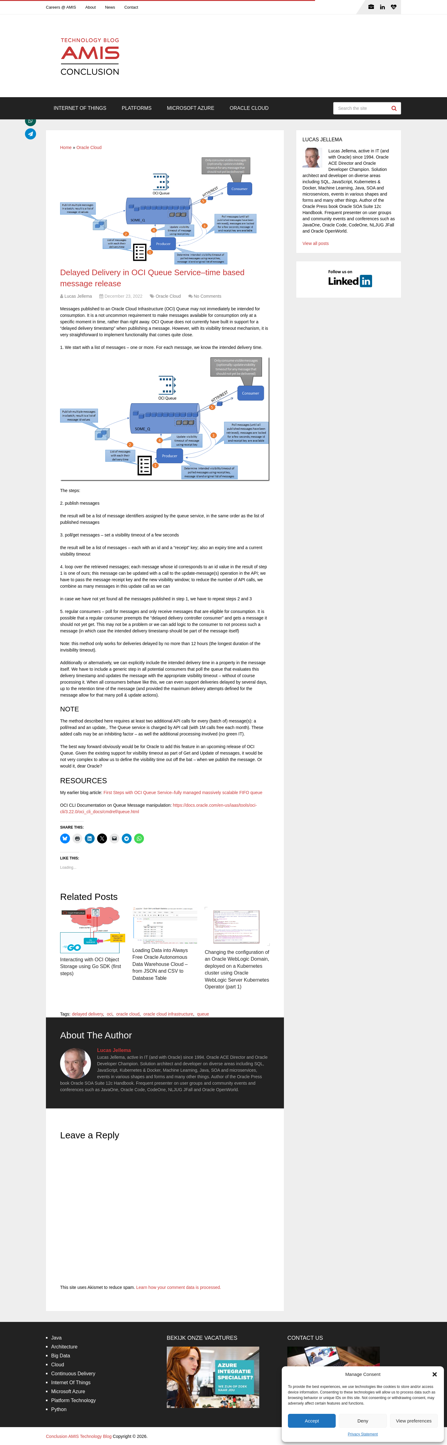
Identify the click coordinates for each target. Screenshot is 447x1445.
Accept (312, 1420)
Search (395, 108)
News (110, 7)
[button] (435, 1374)
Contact (131, 7)
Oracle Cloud (249, 108)
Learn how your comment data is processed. (178, 1287)
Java (56, 1337)
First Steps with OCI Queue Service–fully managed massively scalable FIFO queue (183, 792)
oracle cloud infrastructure (168, 1014)
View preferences (414, 1420)
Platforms (137, 108)
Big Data (60, 1355)
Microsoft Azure (191, 108)
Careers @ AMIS (61, 7)
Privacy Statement (363, 1434)
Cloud (57, 1364)
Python (59, 1409)
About (90, 7)
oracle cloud (128, 1014)
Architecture (64, 1346)
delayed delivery (87, 1014)
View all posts (315, 243)
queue (203, 1014)
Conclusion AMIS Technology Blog (79, 1436)
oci (109, 1014)
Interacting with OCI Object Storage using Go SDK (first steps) (90, 966)
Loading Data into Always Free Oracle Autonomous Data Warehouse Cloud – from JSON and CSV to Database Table (160, 964)
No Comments (207, 296)
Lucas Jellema (78, 296)
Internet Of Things (80, 108)
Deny (362, 1420)
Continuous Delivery (73, 1373)
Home (66, 147)
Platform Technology (73, 1400)
